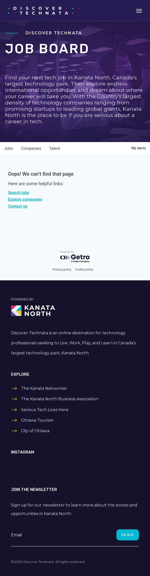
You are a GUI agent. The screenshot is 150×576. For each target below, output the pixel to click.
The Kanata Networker (44, 388)
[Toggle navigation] (139, 10)
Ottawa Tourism (37, 420)
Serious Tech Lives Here (44, 409)
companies (31, 148)
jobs (8, 148)
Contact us (17, 206)
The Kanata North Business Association (59, 399)
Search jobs (18, 192)
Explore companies (25, 199)
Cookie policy (84, 269)
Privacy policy (62, 269)
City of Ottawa (35, 430)
